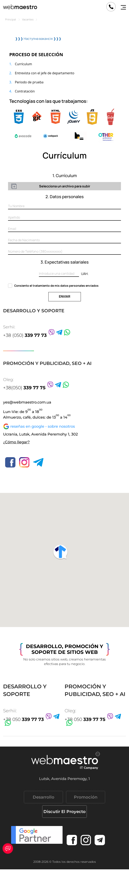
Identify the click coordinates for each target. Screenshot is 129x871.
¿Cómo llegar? (16, 442)
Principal (10, 19)
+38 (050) (25, 335)
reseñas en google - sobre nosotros (42, 426)
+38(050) (24, 388)
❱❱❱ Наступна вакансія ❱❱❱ (38, 38)
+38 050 (23, 719)
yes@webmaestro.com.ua (27, 402)
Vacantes (28, 19)
